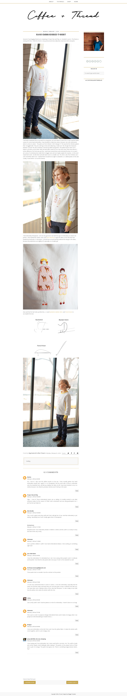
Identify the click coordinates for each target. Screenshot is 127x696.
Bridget (29, 624)
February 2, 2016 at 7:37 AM (33, 612)
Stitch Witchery (50, 237)
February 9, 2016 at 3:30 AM (33, 640)
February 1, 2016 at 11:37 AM (33, 527)
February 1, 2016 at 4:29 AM (33, 479)
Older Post (71, 682)
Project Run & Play (32, 495)
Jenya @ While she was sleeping (36, 639)
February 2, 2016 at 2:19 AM (33, 582)
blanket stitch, (59, 312)
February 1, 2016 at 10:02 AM (33, 496)
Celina (29, 598)
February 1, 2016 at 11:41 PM (33, 569)
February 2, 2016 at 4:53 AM (33, 600)
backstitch (52, 312)
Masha (29, 477)
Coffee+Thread (59, 694)
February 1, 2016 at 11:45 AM (33, 541)
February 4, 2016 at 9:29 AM (33, 626)
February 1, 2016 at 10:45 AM (33, 513)
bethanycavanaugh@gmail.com (36, 568)
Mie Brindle (30, 511)
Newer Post (30, 682)
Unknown (30, 539)
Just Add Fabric (31, 553)
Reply (77, 491)
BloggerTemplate (72, 694)
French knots (68, 312)
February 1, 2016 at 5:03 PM (33, 555)
